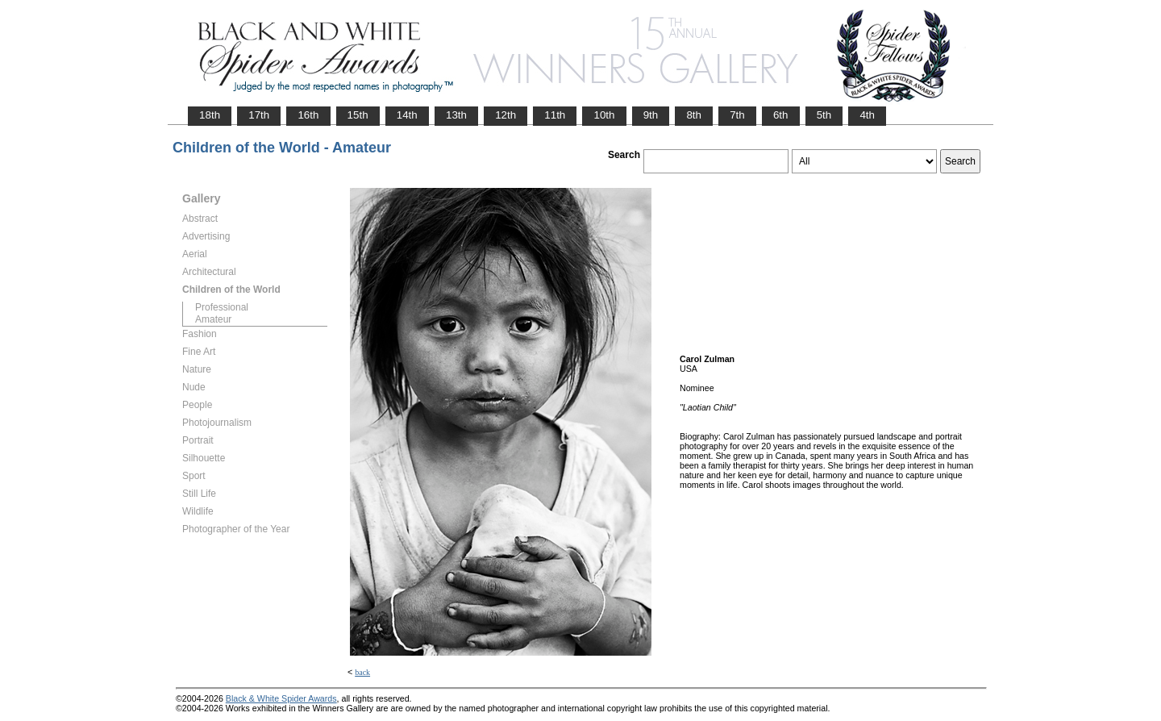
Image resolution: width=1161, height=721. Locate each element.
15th (358, 115)
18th (209, 115)
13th (456, 115)
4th (867, 115)
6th (780, 115)
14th (407, 115)
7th (737, 115)
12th (505, 115)
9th (651, 115)
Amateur (213, 319)
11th (554, 115)
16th (308, 115)
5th (824, 115)
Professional (221, 307)
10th (604, 115)
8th (693, 115)
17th (258, 115)
